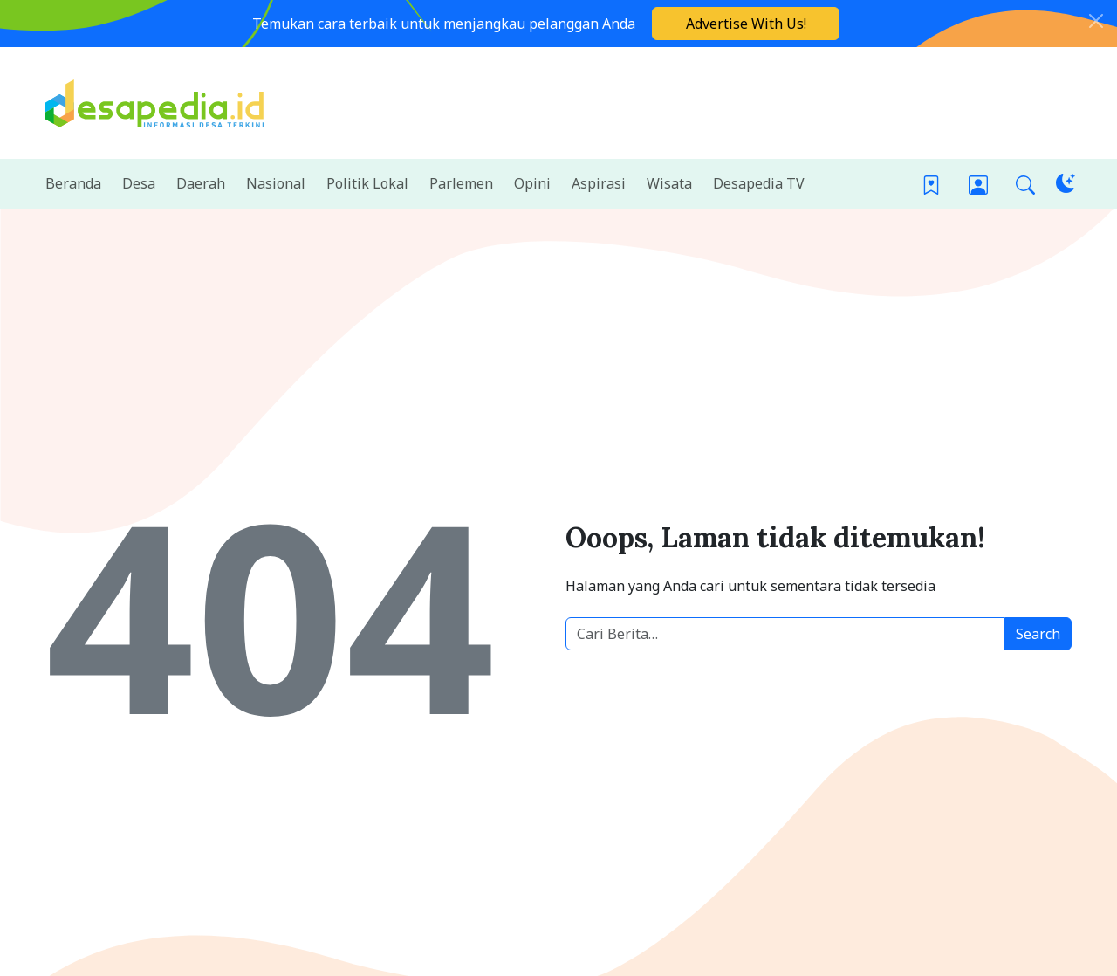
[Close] (1096, 21)
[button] (1025, 184)
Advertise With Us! (746, 23)
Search (1038, 633)
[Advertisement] (754, 100)
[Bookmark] (931, 184)
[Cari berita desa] (784, 633)
